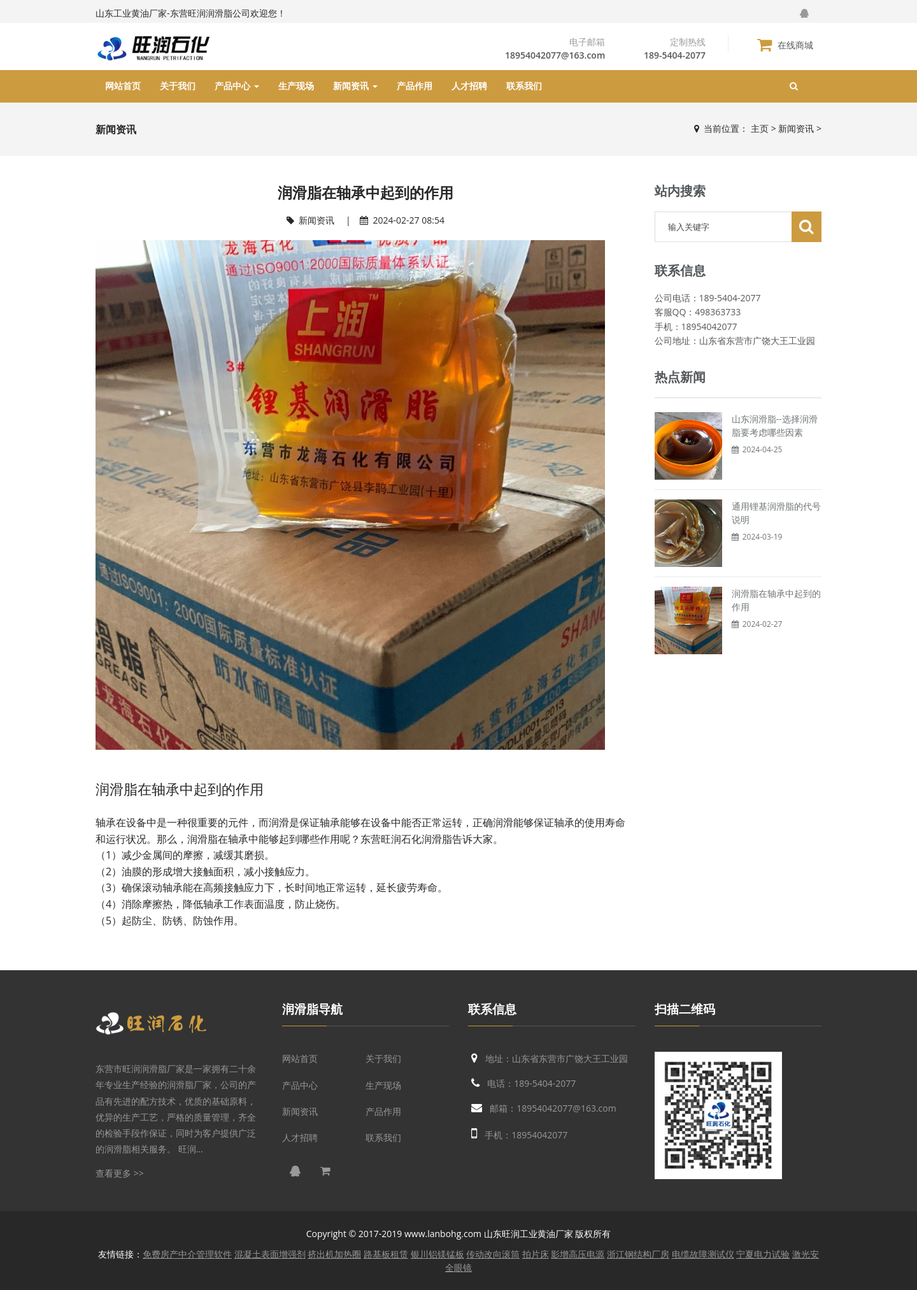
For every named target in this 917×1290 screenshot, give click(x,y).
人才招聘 (469, 86)
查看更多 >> (120, 1173)
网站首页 (123, 86)
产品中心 (237, 86)
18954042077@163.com (555, 55)
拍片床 (535, 1254)
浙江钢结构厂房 (638, 1254)
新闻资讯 (355, 86)
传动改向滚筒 (493, 1254)
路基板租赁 (386, 1254)
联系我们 (524, 86)
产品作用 (414, 86)
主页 (760, 128)
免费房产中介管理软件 (187, 1254)
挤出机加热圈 (334, 1254)
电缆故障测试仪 (703, 1254)
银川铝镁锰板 (437, 1254)
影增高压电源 (577, 1254)
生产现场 (296, 86)
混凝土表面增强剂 (270, 1254)
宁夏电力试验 (763, 1254)
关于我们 (177, 86)
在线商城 (785, 45)
